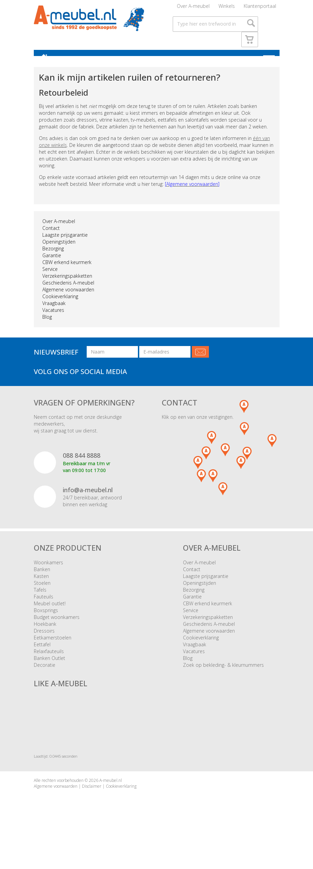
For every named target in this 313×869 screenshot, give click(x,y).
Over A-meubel (193, 8)
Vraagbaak (54, 312)
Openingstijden (58, 251)
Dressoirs (44, 640)
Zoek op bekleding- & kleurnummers (223, 674)
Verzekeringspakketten (67, 285)
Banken (42, 578)
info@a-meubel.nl (88, 499)
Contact (51, 237)
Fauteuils (43, 606)
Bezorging (53, 257)
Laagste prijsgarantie (65, 244)
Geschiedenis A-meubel (68, 292)
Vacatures (53, 319)
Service (50, 278)
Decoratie (44, 674)
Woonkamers (48, 571)
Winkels (226, 8)
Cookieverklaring (60, 305)
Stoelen (42, 592)
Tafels (40, 599)
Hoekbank (45, 633)
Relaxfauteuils (49, 660)
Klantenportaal (260, 8)
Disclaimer (91, 796)
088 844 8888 (81, 464)
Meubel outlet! (50, 612)
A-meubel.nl (110, 790)
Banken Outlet (49, 667)
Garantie (51, 264)
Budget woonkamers (57, 626)
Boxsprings (46, 619)
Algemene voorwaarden (68, 298)
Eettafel (42, 653)
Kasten (41, 585)
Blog (47, 326)
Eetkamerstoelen (52, 647)
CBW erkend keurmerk (66, 271)
